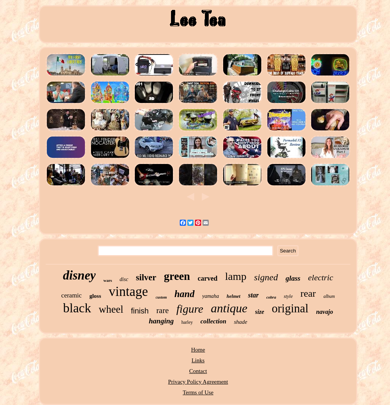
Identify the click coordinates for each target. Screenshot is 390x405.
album (329, 296)
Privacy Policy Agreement (198, 382)
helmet (233, 296)
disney (79, 275)
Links (198, 360)
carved (207, 278)
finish (140, 311)
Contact (198, 371)
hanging (161, 321)
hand (184, 294)
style (288, 296)
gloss (95, 296)
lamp (235, 276)
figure (189, 308)
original (290, 308)
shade (240, 322)
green (177, 276)
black (77, 308)
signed (266, 277)
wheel (111, 309)
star (253, 295)
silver (146, 277)
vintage (128, 291)
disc (124, 279)
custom (161, 297)
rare (162, 310)
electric (320, 277)
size (259, 312)
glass (293, 278)
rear (308, 293)
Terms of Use (198, 392)
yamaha (210, 296)
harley (187, 322)
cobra (271, 297)
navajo (324, 312)
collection (213, 321)
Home (198, 350)
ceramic (71, 295)
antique (229, 308)
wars (107, 280)
